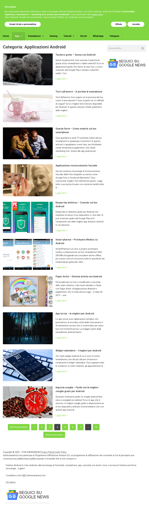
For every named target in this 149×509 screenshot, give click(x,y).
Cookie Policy (60, 452)
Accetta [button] (136, 501)
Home (6, 36)
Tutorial (67, 36)
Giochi (83, 36)
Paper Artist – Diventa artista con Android (79, 276)
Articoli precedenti (18, 427)
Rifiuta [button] (119, 501)
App (17, 36)
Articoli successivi (54, 434)
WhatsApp (98, 36)
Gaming (53, 36)
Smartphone (34, 36)
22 (96, 427)
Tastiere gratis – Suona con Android (75, 54)
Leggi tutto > (62, 79)
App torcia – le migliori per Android (75, 313)
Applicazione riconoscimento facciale (76, 165)
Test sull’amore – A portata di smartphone (79, 91)
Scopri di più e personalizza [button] (22, 501)
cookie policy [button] (97, 491)
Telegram (114, 36)
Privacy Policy (47, 452)
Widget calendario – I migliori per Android (78, 350)
